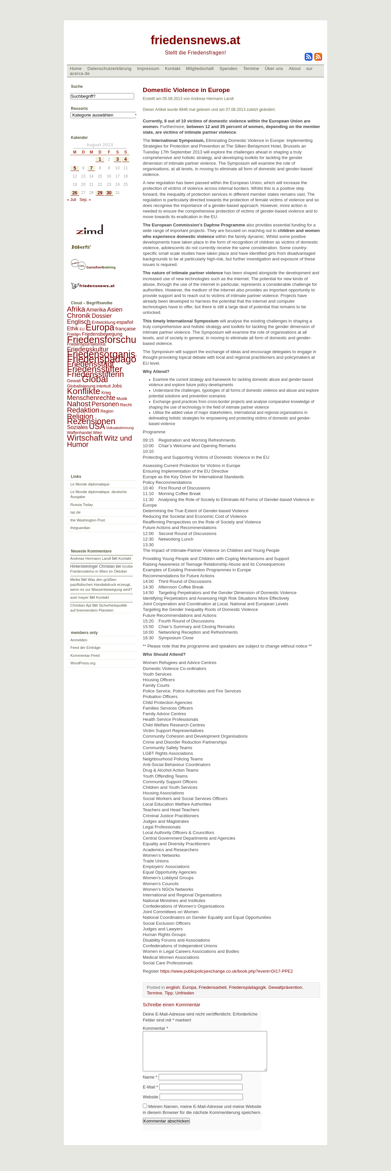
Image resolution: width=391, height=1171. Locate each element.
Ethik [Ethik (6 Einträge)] (72, 328)
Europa (189, 987)
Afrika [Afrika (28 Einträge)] (76, 309)
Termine (251, 68)
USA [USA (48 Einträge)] (97, 426)
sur (309, 68)
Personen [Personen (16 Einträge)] (105, 404)
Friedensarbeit (212, 987)
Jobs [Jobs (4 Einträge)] (117, 385)
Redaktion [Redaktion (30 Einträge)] (83, 410)
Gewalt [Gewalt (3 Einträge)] (74, 380)
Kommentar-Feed (85, 655)
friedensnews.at (195, 40)
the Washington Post (88, 520)
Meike (75, 580)
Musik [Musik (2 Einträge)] (121, 398)
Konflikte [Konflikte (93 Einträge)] (83, 391)
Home (76, 68)
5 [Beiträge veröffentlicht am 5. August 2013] (75, 168)
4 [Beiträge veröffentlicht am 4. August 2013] (125, 159)
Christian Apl (80, 605)
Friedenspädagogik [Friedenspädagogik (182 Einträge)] (108, 359)
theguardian (80, 528)
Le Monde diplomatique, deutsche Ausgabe (99, 494)
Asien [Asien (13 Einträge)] (115, 309)
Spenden (229, 68)
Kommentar (155, 1028)
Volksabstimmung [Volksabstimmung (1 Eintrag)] (120, 428)
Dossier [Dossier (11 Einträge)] (102, 316)
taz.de (76, 512)
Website (150, 1104)
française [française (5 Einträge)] (125, 328)
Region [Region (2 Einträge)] (107, 411)
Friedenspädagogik (247, 987)
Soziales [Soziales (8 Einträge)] (77, 427)
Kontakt (172, 68)
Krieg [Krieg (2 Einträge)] (106, 392)
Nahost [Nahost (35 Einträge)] (78, 404)
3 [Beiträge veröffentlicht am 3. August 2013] (117, 159)
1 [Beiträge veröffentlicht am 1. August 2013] (100, 159)
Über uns (274, 68)
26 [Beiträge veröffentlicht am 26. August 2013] (74, 192)
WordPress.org (83, 663)
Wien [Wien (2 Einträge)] (97, 432)
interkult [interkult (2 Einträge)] (104, 386)
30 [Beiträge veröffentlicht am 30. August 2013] (108, 192)
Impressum (148, 68)
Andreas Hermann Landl (90, 558)
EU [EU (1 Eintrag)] (82, 329)
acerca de (80, 73)
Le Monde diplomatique (90, 484)
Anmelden (79, 640)
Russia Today (82, 505)
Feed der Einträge (86, 648)
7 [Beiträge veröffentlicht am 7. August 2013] (91, 168)
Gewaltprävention (285, 987)
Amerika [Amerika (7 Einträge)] (96, 310)
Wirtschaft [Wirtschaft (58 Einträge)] (85, 437)
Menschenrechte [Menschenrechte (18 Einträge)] (91, 397)
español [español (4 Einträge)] (124, 322)
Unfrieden (184, 992)
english (173, 987)
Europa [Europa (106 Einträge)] (100, 327)
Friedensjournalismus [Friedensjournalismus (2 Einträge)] (86, 344)
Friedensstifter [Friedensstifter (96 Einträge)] (94, 369)
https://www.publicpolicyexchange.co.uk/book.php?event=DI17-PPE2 (226, 971)
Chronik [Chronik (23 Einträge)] (79, 315)
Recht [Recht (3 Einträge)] (126, 404)
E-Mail (150, 1094)
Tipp (169, 992)
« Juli (71, 199)
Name (150, 1085)
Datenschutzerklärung (109, 68)
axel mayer (79, 597)
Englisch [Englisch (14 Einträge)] (79, 321)
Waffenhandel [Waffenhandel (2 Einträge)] (79, 432)
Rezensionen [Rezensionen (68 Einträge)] (91, 421)
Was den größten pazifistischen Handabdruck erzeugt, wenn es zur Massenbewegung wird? (101, 584)
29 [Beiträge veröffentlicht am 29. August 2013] (99, 192)
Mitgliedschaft (200, 68)
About (295, 68)
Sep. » (85, 199)
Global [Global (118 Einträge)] (95, 379)
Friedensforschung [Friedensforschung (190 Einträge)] (107, 339)
